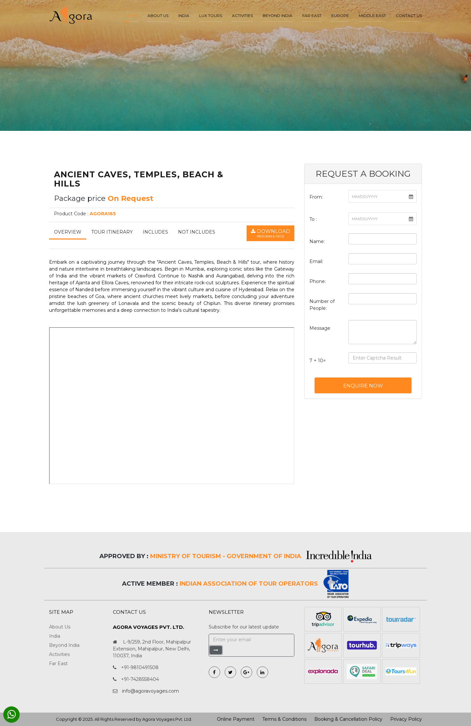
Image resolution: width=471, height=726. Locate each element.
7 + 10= (317, 360)
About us (158, 15)
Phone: (317, 281)
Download (270, 233)
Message (319, 328)
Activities (242, 15)
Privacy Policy (406, 719)
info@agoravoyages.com (150, 691)
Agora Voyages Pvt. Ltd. (167, 719)
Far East (312, 15)
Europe (340, 15)
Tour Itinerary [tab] (112, 232)
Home (131, 15)
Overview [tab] (67, 232)
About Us (59, 627)
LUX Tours (210, 15)
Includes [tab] (155, 232)
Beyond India (277, 15)
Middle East (372, 15)
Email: (316, 261)
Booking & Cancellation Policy (348, 719)
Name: (317, 241)
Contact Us (409, 15)
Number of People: (322, 304)
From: (316, 197)
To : (313, 219)
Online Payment (235, 719)
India (183, 15)
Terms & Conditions (284, 719)
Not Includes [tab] (196, 232)
